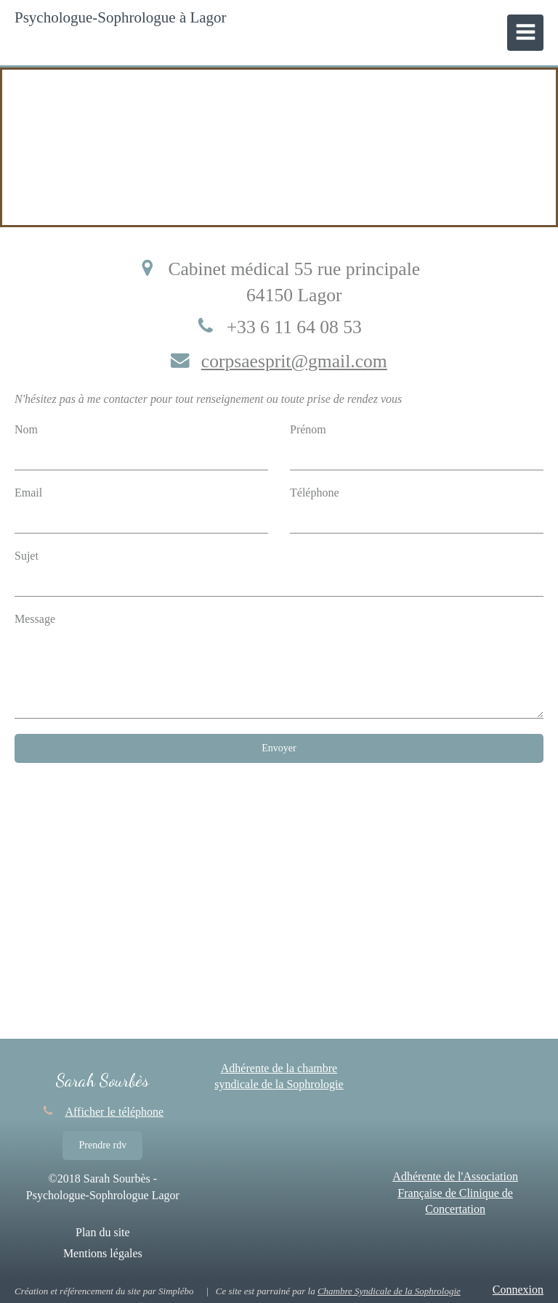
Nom (26, 429)
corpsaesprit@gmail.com (294, 361)
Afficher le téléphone (114, 1112)
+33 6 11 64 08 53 (294, 327)
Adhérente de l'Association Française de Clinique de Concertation (455, 1192)
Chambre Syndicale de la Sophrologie (389, 1291)
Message (35, 619)
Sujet (27, 556)
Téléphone (314, 492)
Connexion (518, 1289)
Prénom (308, 429)
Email (28, 492)
